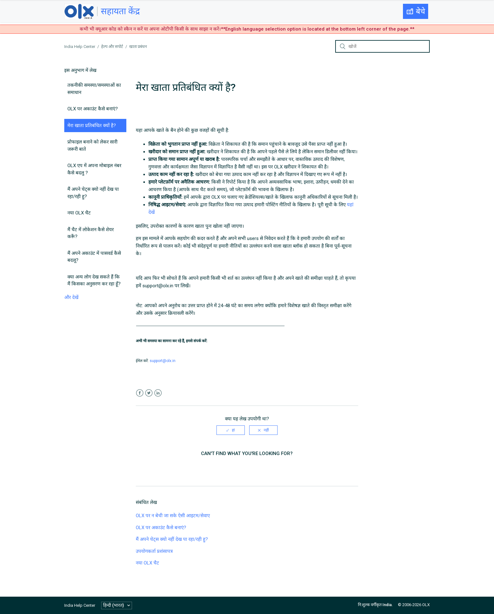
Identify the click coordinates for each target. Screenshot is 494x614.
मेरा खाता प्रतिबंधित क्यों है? (91, 125)
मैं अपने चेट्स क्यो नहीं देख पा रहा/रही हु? (93, 192)
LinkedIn (158, 393)
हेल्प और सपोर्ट (112, 46)
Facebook (140, 393)
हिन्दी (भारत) (114, 605)
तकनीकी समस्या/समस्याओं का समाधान (94, 88)
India (387, 604)
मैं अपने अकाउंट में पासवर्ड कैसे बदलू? (94, 256)
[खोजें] (382, 46)
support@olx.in (162, 361)
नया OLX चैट (79, 213)
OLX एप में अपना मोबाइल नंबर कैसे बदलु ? (94, 169)
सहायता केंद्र (120, 11)
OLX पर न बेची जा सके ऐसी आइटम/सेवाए (173, 515)
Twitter (149, 393)
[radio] (230, 430)
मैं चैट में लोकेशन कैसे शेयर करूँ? (90, 233)
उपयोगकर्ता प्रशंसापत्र (154, 551)
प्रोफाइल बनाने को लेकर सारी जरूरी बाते (92, 145)
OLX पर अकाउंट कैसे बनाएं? (92, 109)
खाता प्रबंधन (138, 46)
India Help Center (79, 46)
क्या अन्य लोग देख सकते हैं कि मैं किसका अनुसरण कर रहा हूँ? (94, 280)
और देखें (71, 297)
